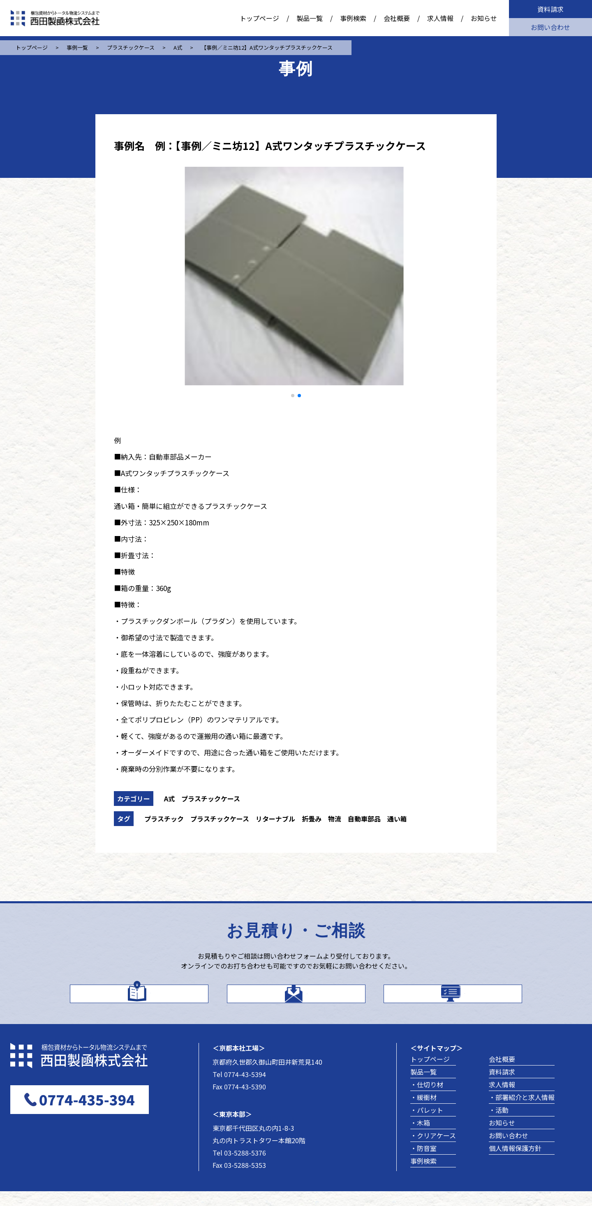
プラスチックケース (210, 798)
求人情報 (440, 18)
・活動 (499, 1125)
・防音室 (423, 1163)
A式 (169, 798)
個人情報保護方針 (515, 1163)
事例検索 (353, 18)
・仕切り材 (426, 1099)
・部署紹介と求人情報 (522, 1112)
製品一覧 (309, 18)
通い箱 (397, 819)
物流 (334, 819)
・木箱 (420, 1137)
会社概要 (397, 18)
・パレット (426, 1125)
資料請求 (550, 9)
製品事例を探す (464, 1000)
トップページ (259, 18)
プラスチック (164, 819)
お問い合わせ (550, 27)
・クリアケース (433, 1150)
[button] (292, 395)
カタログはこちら (150, 999)
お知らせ (484, 18)
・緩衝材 (423, 1112)
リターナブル (275, 819)
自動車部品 (364, 819)
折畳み (311, 819)
